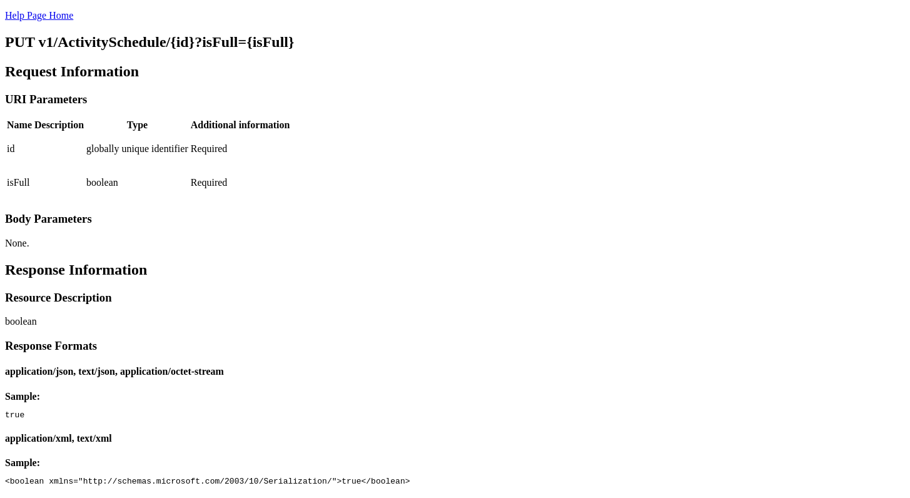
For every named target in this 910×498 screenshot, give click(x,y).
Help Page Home (39, 15)
